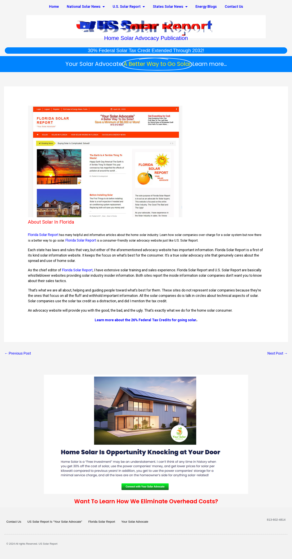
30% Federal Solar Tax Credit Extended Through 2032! (146, 50)
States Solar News (170, 6)
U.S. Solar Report (129, 6)
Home (54, 6)
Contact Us (234, 6)
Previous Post (17, 353)
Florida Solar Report (43, 235)
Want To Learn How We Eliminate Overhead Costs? (146, 501)
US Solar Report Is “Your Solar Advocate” (54, 521)
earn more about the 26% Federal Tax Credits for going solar (146, 320)
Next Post (277, 353)
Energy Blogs (206, 6)
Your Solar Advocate (134, 521)
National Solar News (86, 6)
